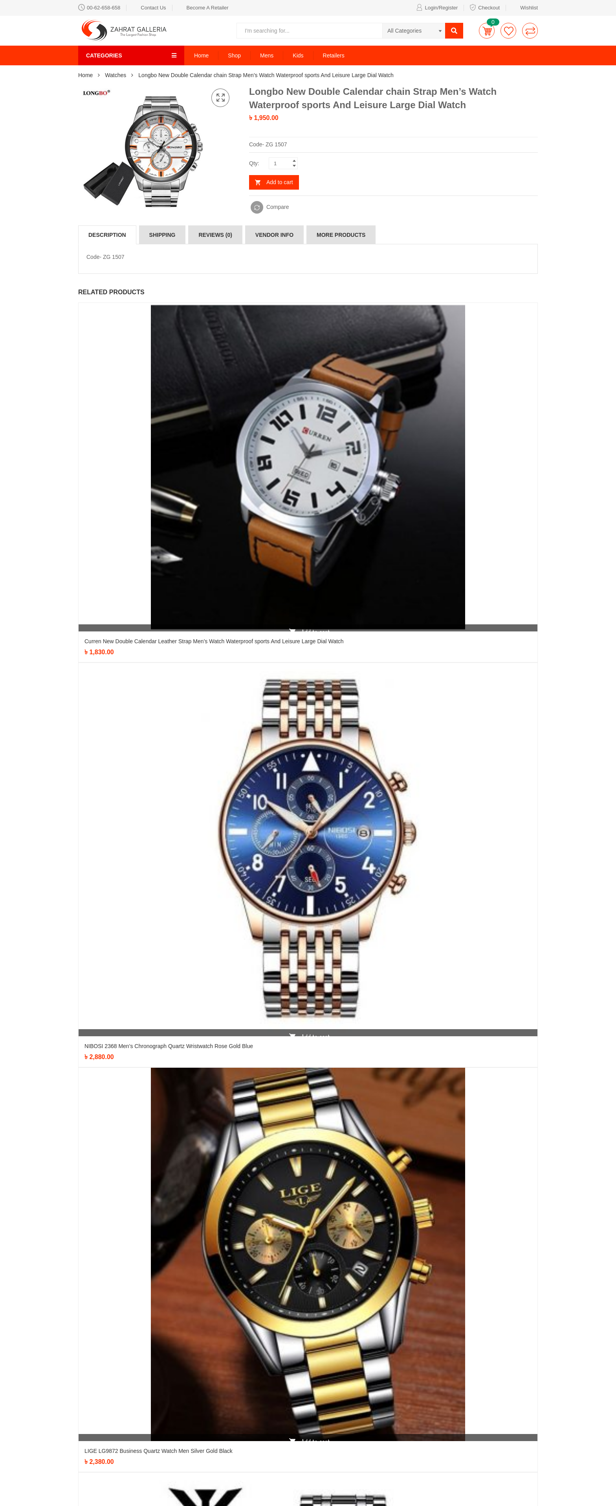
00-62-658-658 (99, 7)
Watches (115, 75)
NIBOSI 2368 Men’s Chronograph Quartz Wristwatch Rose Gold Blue (168, 607)
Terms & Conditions (384, 1404)
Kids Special (297, 1381)
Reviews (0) (215, 235)
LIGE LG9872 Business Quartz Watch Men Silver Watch (152, 1293)
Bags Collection (222, 1381)
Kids (298, 55)
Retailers (334, 55)
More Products (341, 235)
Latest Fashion (300, 1393)
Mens (266, 55)
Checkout (484, 7)
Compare (277, 207)
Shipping (162, 235)
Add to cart (279, 182)
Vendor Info (274, 235)
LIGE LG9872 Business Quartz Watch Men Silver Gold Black (158, 779)
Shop (234, 55)
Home (201, 55)
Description (107, 235)
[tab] (107, 234)
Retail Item (295, 1416)
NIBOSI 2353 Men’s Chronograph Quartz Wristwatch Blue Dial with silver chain (180, 950)
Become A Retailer (203, 7)
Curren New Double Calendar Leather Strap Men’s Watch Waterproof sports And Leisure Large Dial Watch (214, 436)
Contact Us (149, 7)
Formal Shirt (297, 1369)
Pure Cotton (296, 1404)
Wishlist (525, 7)
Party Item (215, 1393)
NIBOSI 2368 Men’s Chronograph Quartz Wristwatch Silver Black (163, 1122)
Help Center (375, 1381)
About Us (371, 1416)
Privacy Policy (377, 1369)
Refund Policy (377, 1393)
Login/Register (437, 7)
